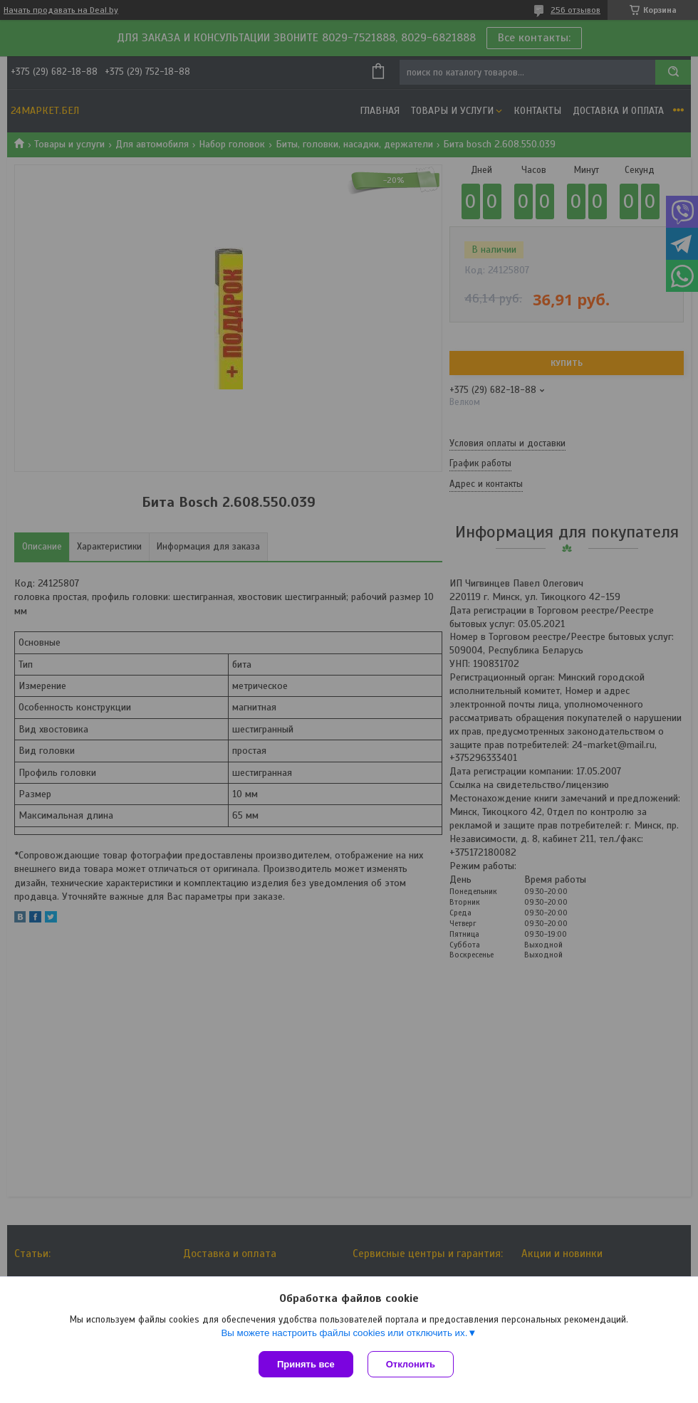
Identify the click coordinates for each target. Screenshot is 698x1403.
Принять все (306, 1364)
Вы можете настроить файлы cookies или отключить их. (344, 1333)
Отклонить (410, 1364)
